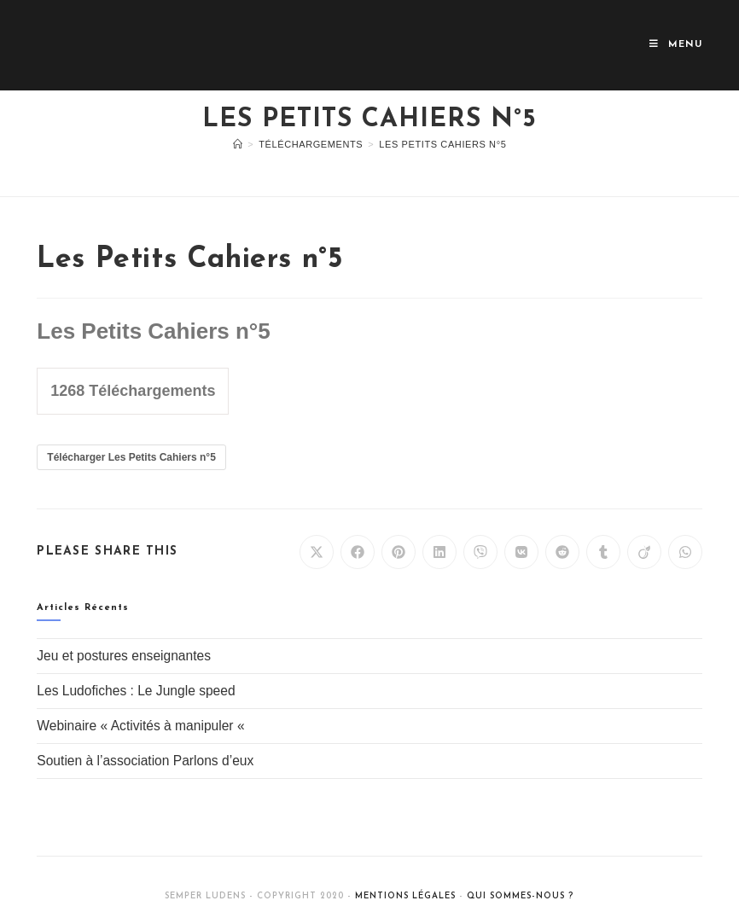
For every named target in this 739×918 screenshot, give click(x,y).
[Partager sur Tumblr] (603, 552)
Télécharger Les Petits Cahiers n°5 (131, 457)
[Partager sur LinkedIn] (439, 552)
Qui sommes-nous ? (520, 896)
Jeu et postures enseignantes (124, 655)
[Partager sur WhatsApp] (685, 552)
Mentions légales (405, 896)
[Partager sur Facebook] (357, 552)
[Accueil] (238, 144)
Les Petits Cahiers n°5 (442, 144)
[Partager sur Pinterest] (398, 552)
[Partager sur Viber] (480, 552)
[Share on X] (317, 552)
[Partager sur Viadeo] (644, 552)
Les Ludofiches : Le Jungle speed (136, 690)
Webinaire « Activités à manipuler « (142, 725)
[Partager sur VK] (521, 552)
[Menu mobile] (675, 44)
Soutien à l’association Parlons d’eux (145, 760)
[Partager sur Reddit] (562, 552)
